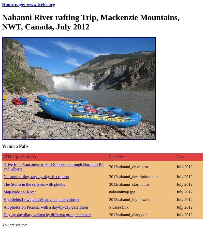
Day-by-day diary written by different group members (47, 215)
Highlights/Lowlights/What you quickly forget (41, 199)
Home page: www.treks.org (28, 4)
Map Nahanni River (20, 192)
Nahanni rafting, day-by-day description (36, 177)
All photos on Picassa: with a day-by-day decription (46, 207)
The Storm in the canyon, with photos (34, 184)
